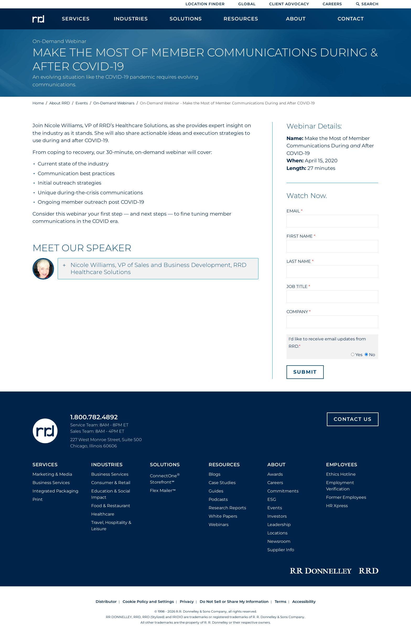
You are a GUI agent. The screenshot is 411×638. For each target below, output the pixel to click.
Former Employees (346, 497)
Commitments (283, 491)
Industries (106, 465)
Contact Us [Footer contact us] (353, 419)
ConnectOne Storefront (165, 478)
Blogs (214, 474)
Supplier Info (280, 549)
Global (247, 4)
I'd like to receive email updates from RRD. (327, 342)
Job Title (298, 286)
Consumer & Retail (110, 482)
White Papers (223, 516)
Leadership (279, 524)
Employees (341, 465)
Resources (224, 465)
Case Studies (222, 482)
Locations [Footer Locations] (277, 532)
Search (367, 4)
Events (274, 507)
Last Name (299, 261)
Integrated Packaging (55, 491)
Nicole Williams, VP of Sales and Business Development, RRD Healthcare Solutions (158, 268)
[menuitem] (75, 21)
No (372, 354)
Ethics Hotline (341, 474)
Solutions (165, 465)
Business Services (51, 482)
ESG (271, 499)
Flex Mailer (163, 490)
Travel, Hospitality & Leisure (111, 525)
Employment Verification (340, 485)
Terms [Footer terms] (280, 601)
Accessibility (304, 601)
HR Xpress (337, 505)
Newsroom (278, 541)
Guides (216, 491)
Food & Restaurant (110, 505)
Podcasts (218, 499)
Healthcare (102, 514)
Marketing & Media (52, 474)
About (276, 465)
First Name (300, 236)
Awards (275, 474)
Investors (277, 516)
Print (38, 499)
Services (45, 465)
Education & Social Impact (110, 494)
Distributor (106, 601)
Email (294, 210)
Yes (359, 354)
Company (298, 311)
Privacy (187, 601)
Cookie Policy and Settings (148, 601)
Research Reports (227, 507)
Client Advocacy (289, 4)
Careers (332, 4)
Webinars (219, 524)
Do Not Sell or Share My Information (234, 601)
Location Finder (205, 4)
